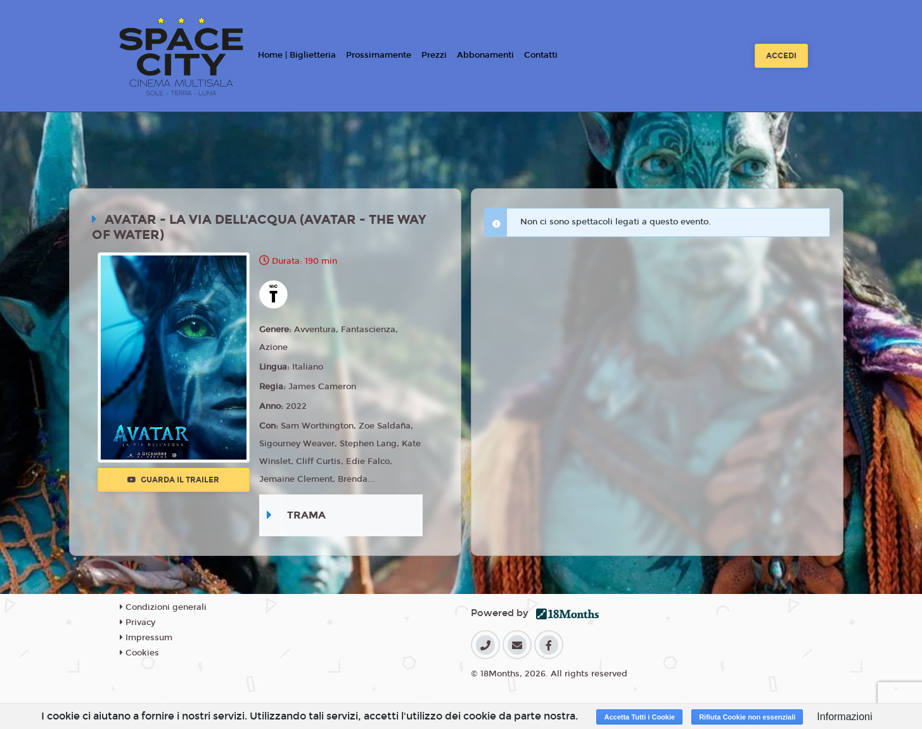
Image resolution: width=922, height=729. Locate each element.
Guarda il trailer (173, 479)
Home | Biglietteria (297, 55)
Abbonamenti (485, 55)
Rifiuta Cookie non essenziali (747, 717)
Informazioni (844, 716)
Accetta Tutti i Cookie (639, 717)
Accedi (781, 55)
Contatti (541, 55)
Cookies (139, 653)
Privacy (137, 622)
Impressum (146, 638)
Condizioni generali (163, 607)
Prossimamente (378, 55)
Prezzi (434, 55)
